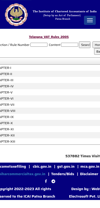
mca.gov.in (89, 166)
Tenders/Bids (62, 174)
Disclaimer (89, 174)
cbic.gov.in (42, 166)
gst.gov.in (66, 166)
